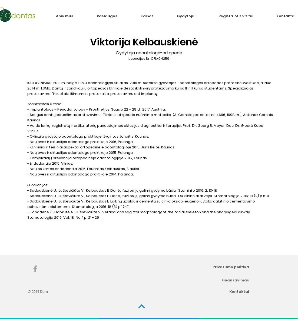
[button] (115, 16)
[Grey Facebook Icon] (35, 268)
